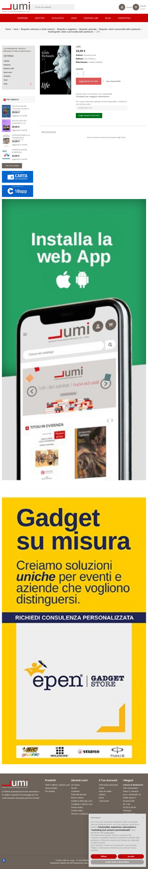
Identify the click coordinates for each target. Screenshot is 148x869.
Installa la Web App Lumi (81, 801)
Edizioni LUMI (91, 18)
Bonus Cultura (77, 798)
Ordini (101, 788)
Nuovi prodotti (51, 788)
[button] (143, 818)
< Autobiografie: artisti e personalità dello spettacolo (17, 50)
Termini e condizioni (79, 814)
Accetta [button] (131, 856)
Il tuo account (108, 780)
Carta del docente (78, 794)
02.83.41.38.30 (129, 807)
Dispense (23, 18)
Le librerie (75, 791)
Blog (108, 18)
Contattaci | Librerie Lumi (81, 804)
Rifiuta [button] (104, 856)
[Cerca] (55, 7)
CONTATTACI (124, 18)
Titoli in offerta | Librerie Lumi (57, 785)
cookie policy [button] (109, 833)
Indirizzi (102, 794)
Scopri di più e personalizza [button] (117, 862)
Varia (5, 84)
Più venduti (50, 791)
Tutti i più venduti (12, 166)
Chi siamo (75, 785)
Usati (74, 18)
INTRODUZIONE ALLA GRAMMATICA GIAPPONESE (21, 137)
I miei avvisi (104, 801)
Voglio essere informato (89, 115)
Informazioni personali (108, 785)
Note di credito (105, 791)
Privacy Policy (77, 807)
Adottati (40, 18)
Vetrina (9, 56)
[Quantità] (79, 74)
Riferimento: (82, 62)
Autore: (79, 55)
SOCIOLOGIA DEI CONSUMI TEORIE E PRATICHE (20, 108)
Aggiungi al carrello (19, 116)
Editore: (80, 59)
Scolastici (58, 18)
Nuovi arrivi (8, 72)
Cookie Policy (77, 810)
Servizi (74, 788)
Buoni (101, 798)
